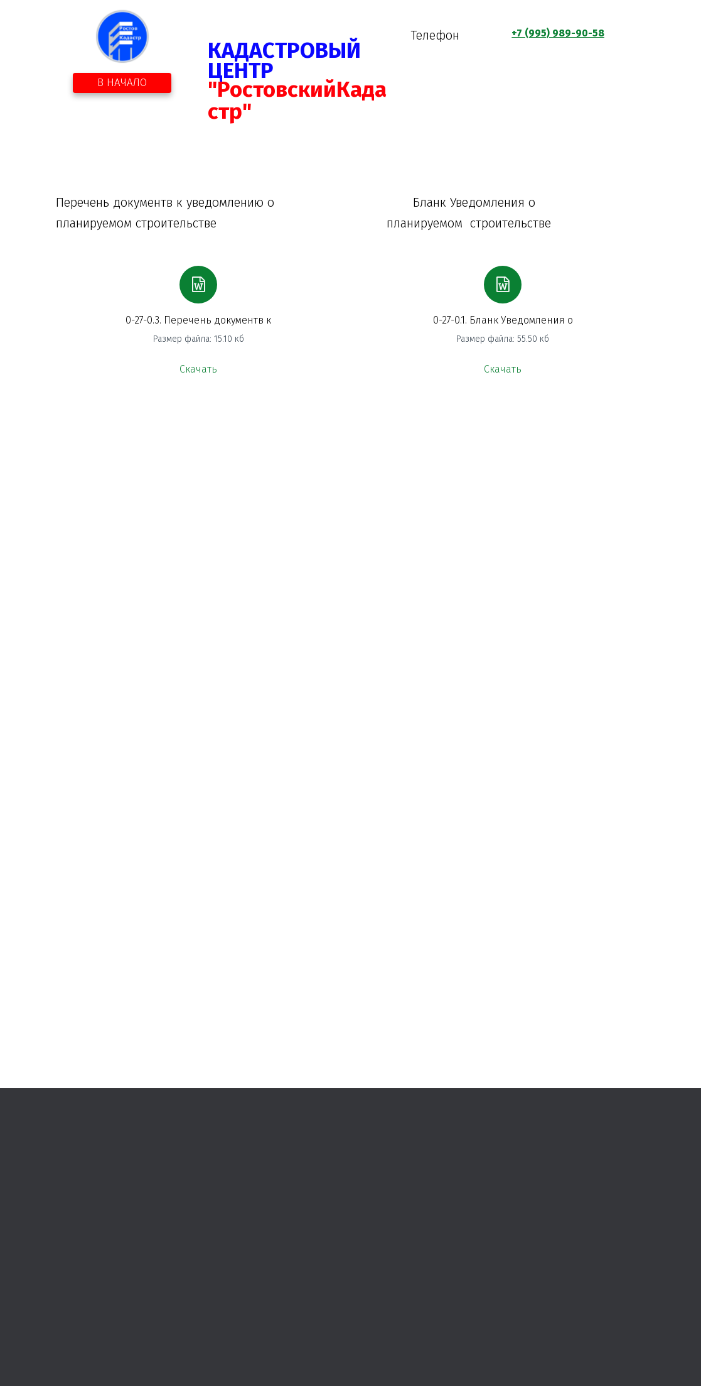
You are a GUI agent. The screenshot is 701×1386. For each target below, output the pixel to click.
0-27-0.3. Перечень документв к (198, 320)
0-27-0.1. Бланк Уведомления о (503, 320)
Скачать (198, 369)
